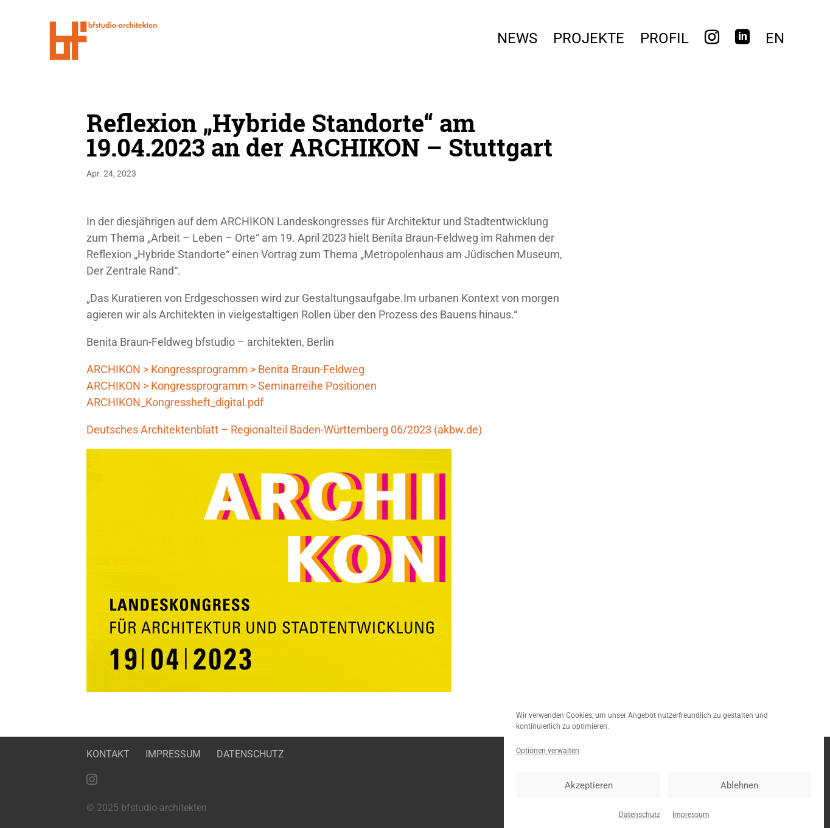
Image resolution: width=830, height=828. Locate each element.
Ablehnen (739, 790)
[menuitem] (774, 41)
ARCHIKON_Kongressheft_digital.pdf (174, 402)
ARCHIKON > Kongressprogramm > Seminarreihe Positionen (231, 385)
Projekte (588, 40)
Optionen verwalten (547, 757)
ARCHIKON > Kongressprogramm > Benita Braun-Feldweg (225, 369)
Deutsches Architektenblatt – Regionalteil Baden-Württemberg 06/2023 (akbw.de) (284, 429)
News (517, 40)
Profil (664, 40)
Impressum (691, 820)
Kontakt (108, 754)
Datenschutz (639, 820)
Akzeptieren (589, 790)
